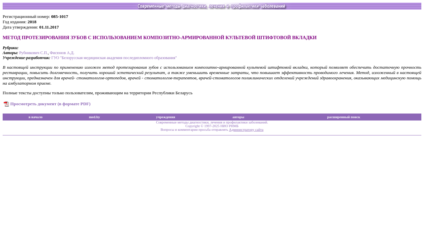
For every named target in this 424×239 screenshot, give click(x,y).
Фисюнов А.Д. (62, 52)
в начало (35, 117)
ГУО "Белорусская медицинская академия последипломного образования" (114, 57)
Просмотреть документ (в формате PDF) (50, 103)
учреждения (165, 117)
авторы (238, 117)
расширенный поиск (343, 117)
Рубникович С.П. (33, 52)
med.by (94, 117)
